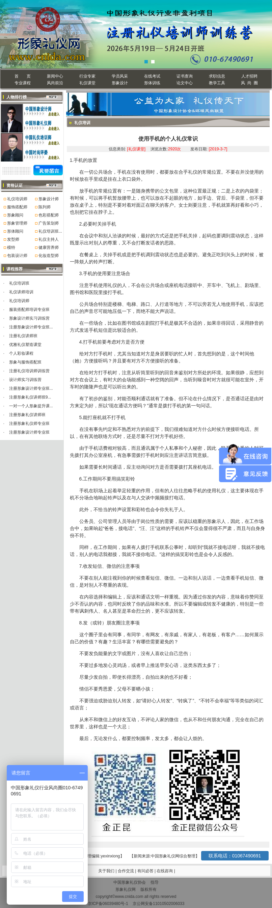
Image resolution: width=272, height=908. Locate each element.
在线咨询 (165, 871)
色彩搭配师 (48, 215)
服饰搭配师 (17, 207)
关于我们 (106, 871)
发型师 (13, 239)
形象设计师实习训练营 (29, 318)
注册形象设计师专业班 (29, 432)
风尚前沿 (55, 83)
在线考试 (152, 76)
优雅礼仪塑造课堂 (25, 344)
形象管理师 (17, 223)
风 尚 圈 (249, 83)
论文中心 (184, 83)
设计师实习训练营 (25, 379)
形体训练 (152, 83)
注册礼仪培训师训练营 (29, 371)
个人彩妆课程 (21, 353)
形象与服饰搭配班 (25, 362)
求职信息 (217, 76)
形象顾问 (15, 215)
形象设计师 (48, 199)
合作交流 (126, 871)
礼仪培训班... (50, 231)
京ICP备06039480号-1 (108, 903)
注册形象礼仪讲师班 (27, 414)
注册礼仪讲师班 (23, 335)
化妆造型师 (48, 255)
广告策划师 (48, 223)
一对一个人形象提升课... (31, 406)
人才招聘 (249, 76)
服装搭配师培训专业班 (29, 309)
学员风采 (120, 76)
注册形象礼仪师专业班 (29, 423)
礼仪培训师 (17, 199)
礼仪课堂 (87, 83)
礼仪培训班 (19, 283)
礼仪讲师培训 (21, 292)
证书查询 (184, 76)
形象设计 (120, 83)
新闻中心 (55, 76)
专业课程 (23, 83)
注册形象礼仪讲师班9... (30, 397)
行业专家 (87, 76)
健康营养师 (48, 247)
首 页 (22, 76)
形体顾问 (15, 231)
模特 (11, 247)
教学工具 (217, 83)
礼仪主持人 (48, 239)
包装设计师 (17, 255)
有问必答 (146, 871)
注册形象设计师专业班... (31, 327)
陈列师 (44, 207)
